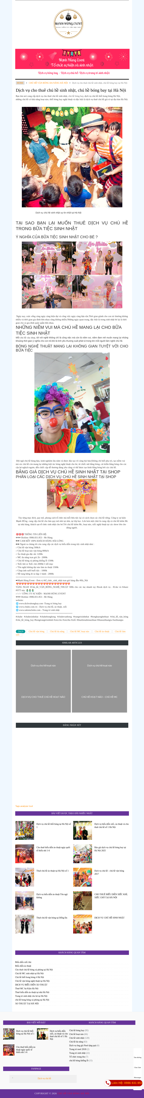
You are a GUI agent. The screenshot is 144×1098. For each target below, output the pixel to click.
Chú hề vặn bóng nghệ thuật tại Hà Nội (32, 981)
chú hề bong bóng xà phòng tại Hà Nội (32, 1000)
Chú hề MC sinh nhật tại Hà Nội (29, 973)
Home (20, 83)
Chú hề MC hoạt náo (79, 631)
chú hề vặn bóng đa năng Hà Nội (48, 83)
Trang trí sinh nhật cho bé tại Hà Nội (31, 996)
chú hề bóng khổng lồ (78, 1060)
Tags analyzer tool (24, 806)
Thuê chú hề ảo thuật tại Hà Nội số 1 (52, 871)
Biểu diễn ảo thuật (23, 966)
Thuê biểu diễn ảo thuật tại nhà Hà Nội (32, 992)
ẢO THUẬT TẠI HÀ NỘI (27, 1003)
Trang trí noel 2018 (77, 1049)
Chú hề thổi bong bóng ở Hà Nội (29, 977)
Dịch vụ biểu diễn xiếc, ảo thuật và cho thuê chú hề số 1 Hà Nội (111, 825)
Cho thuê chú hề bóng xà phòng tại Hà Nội (34, 970)
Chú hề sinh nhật (76, 1038)
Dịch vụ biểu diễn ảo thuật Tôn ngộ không (52, 896)
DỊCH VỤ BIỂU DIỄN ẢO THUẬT (31, 985)
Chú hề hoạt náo (76, 1034)
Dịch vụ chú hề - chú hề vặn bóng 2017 (109, 872)
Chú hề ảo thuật (102, 631)
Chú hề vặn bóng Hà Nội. (74, 1093)
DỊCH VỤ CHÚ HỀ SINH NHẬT (109, 918)
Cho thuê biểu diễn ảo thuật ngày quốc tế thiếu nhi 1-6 (53, 849)
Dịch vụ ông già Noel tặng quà (82, 1045)
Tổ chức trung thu (77, 1057)
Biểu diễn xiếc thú (23, 962)
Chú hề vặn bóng (36, 631)
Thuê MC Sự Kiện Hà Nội (26, 988)
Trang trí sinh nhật (77, 1053)
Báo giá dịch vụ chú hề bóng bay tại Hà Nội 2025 (110, 849)
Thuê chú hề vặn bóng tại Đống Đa (51, 918)
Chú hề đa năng (57, 631)
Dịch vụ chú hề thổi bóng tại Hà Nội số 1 (53, 825)
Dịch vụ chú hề (44, 1078)
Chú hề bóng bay (76, 1030)
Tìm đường (137, 1054)
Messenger (137, 1074)
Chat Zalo (137, 1064)
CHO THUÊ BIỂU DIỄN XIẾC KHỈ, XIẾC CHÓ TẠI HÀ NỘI (111, 896)
